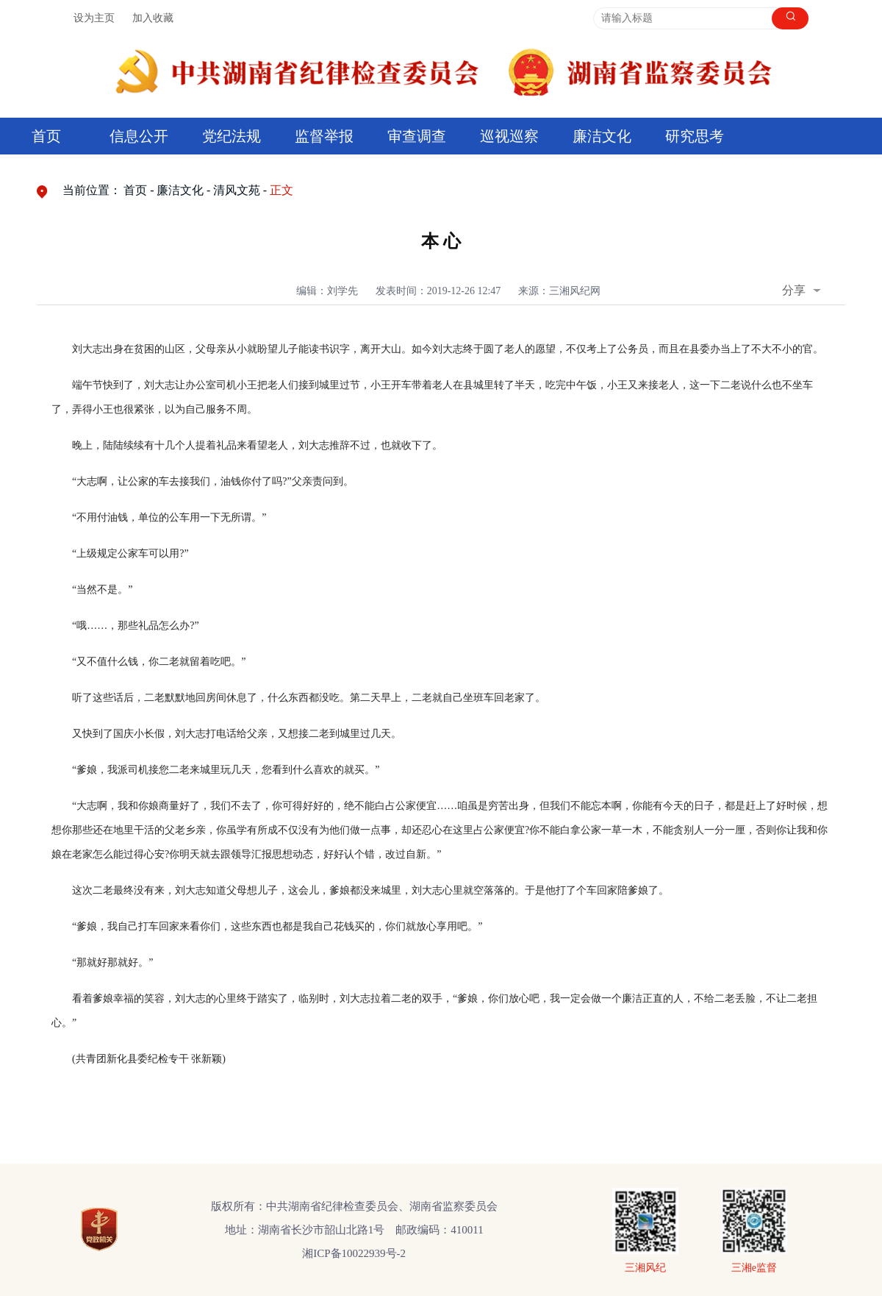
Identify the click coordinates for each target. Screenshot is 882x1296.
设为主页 (94, 18)
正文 (281, 190)
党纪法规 (231, 136)
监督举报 (324, 136)
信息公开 (139, 136)
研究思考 (694, 136)
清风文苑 (236, 190)
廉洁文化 (602, 136)
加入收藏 (152, 18)
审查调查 (416, 136)
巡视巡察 (509, 136)
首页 (46, 136)
